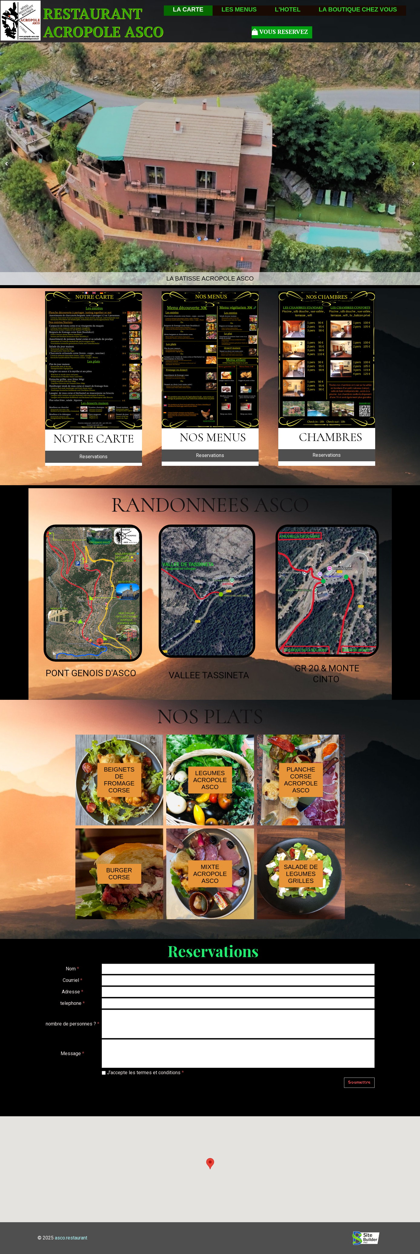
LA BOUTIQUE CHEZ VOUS (358, 11)
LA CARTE (188, 11)
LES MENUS (239, 11)
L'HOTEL (288, 11)
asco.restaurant (71, 1238)
